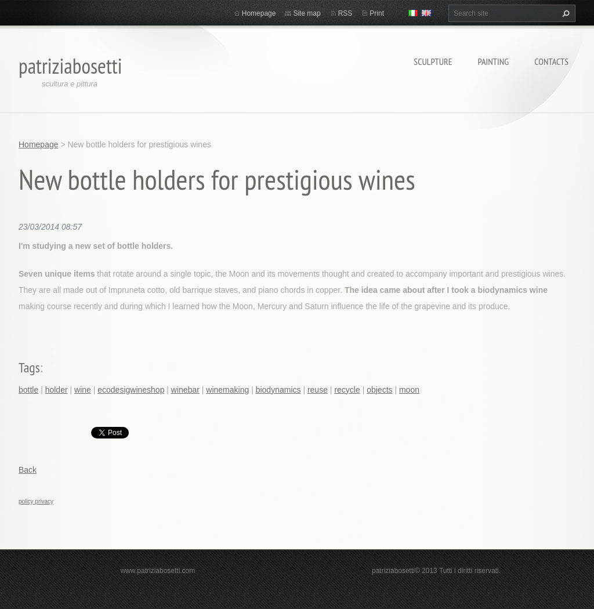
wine (82, 389)
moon (409, 389)
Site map (306, 13)
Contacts (551, 61)
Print (377, 13)
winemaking (227, 389)
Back (28, 469)
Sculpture (433, 61)
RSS (345, 13)
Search (564, 13)
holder (56, 389)
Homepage (259, 13)
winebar (185, 389)
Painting (493, 61)
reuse (317, 389)
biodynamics (278, 389)
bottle (28, 389)
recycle (347, 389)
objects (379, 389)
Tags (29, 367)
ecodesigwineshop (130, 389)
